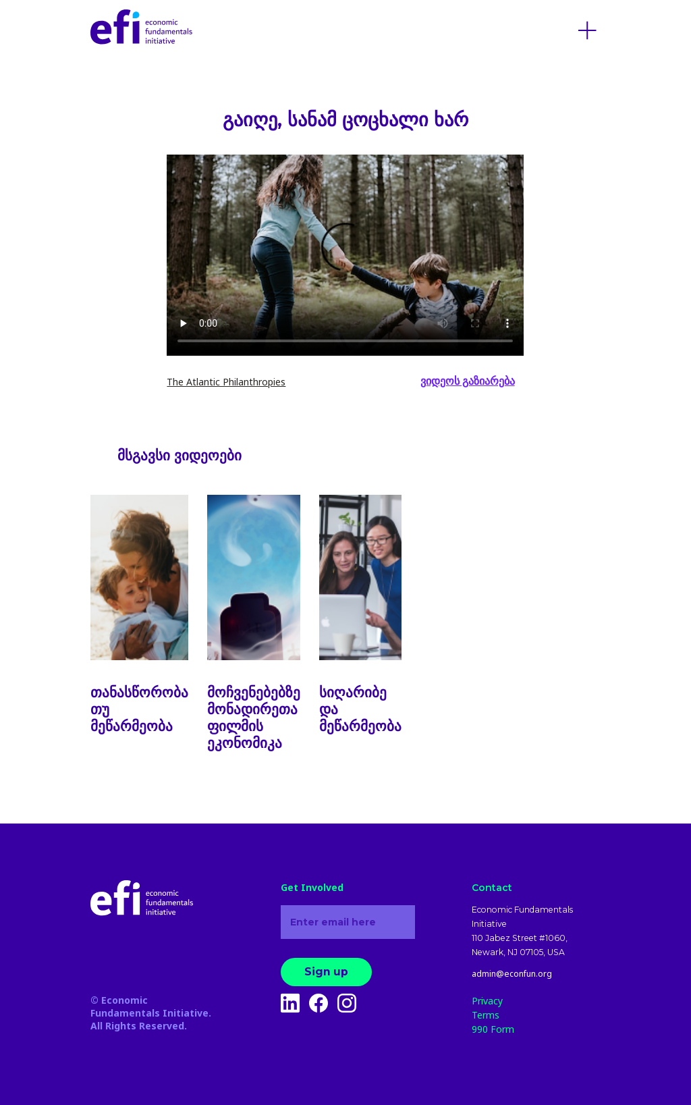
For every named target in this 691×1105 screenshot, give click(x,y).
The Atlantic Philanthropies (226, 381)
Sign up (326, 971)
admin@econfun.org (512, 974)
